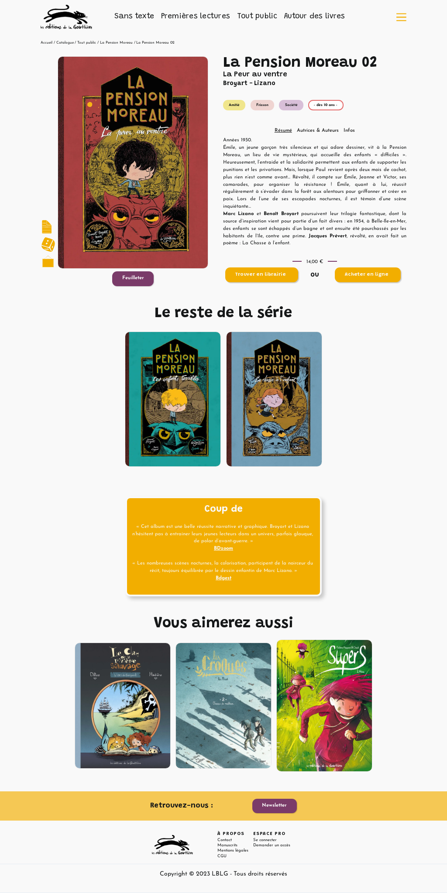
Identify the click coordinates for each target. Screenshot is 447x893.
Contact (224, 840)
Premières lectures (195, 16)
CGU (222, 856)
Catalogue (65, 42)
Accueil (46, 42)
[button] (134, 17)
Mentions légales (232, 850)
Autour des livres (314, 16)
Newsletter (274, 805)
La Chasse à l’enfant (265, 243)
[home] (66, 17)
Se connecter (265, 840)
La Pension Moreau (116, 42)
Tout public (257, 16)
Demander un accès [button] (271, 845)
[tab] (283, 131)
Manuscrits (227, 845)
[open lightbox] (133, 162)
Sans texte (134, 16)
